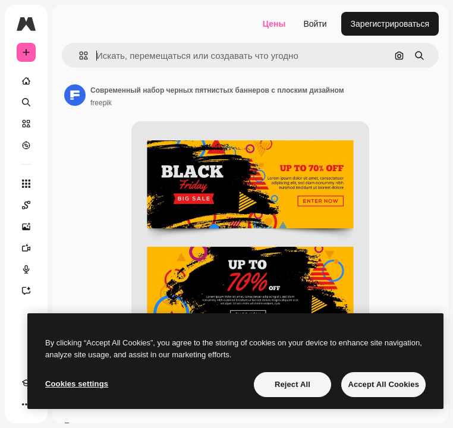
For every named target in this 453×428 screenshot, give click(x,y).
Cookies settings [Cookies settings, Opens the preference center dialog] (76, 383)
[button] (78, 55)
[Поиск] (26, 102)
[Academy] (26, 382)
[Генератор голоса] (26, 269)
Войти (314, 24)
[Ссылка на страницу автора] (75, 95)
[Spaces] (26, 205)
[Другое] (26, 404)
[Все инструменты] (26, 183)
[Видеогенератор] (26, 247)
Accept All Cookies (383, 384)
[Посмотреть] (26, 145)
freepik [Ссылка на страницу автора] (101, 103)
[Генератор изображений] (26, 226)
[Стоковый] (26, 123)
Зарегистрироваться (390, 24)
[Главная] (26, 80)
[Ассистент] (26, 290)
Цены (274, 24)
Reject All (292, 384)
